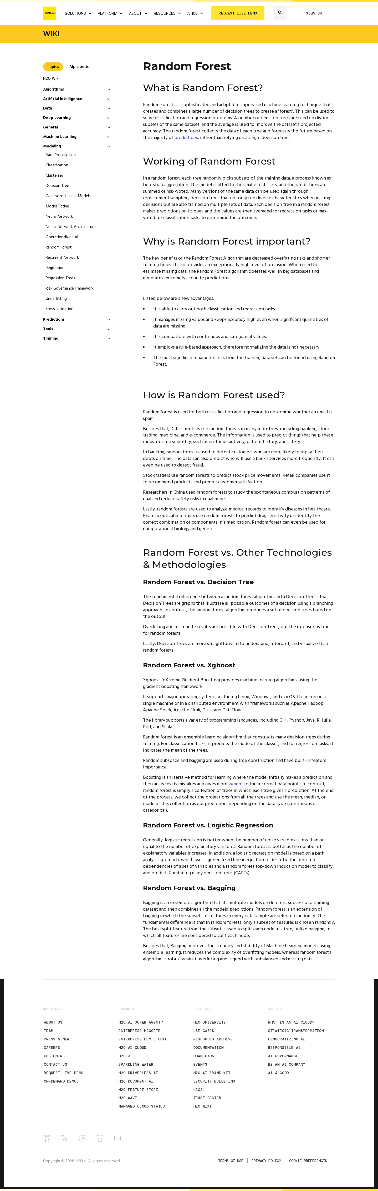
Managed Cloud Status (142, 1106)
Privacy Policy (266, 1160)
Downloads (203, 1056)
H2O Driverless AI (138, 1072)
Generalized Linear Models (68, 196)
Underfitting (56, 299)
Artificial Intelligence (62, 99)
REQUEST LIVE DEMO (238, 13)
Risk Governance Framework (70, 288)
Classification (57, 165)
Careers (52, 1047)
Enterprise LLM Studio (143, 1039)
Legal (199, 1089)
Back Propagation (61, 155)
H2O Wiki (51, 79)
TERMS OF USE (230, 1160)
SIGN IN (314, 13)
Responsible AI (284, 1047)
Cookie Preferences (308, 1160)
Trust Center (207, 1097)
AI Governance (283, 1056)
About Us (53, 1022)
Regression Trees (60, 278)
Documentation (208, 1047)
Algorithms (53, 89)
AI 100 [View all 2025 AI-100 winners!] (192, 13)
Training (50, 338)
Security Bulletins (214, 1081)
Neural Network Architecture (71, 227)
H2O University (209, 1022)
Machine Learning (59, 137)
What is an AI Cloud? (291, 1022)
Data (47, 108)
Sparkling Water (136, 1064)
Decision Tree (57, 186)
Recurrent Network (62, 258)
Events (200, 1064)
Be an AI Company (286, 1064)
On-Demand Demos (61, 1081)
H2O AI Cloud (132, 1047)
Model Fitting (57, 206)
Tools (48, 329)
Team (48, 1030)
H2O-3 (124, 1056)
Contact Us (55, 1064)
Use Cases (203, 1030)
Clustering (54, 175)
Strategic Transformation (296, 1030)
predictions (186, 138)
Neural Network (59, 217)
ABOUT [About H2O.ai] (135, 13)
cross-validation (59, 309)
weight (235, 784)
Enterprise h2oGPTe (139, 1030)
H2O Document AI (136, 1081)
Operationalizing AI (62, 237)
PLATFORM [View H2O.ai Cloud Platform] (107, 13)
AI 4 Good (278, 1072)
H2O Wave (128, 1097)
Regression (55, 268)
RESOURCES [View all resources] (165, 13)
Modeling (52, 146)
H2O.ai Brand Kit (212, 1072)
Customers (54, 1056)
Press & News (58, 1039)
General (50, 127)
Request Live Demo (63, 1072)
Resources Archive (213, 1039)
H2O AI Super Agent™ (141, 1022)
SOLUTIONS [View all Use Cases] (75, 13)
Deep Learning (57, 118)
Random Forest (59, 247)
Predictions (54, 319)
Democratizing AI (286, 1039)
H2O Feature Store (138, 1089)
